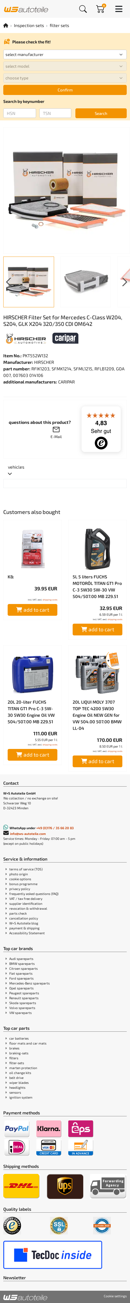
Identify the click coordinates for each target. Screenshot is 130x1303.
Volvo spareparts (22, 1008)
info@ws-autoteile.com (28, 833)
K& (11, 576)
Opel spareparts (21, 988)
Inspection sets (29, 25)
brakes (14, 1048)
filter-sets (16, 1063)
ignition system (20, 1097)
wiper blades (19, 1082)
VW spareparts (20, 1013)
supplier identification (25, 903)
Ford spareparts (21, 978)
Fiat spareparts (20, 973)
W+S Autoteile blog (23, 923)
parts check (18, 913)
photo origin (18, 874)
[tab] (16, 470)
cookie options (20, 879)
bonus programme (23, 884)
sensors (15, 1092)
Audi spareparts (21, 958)
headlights (17, 1087)
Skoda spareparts (22, 1003)
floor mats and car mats (27, 1043)
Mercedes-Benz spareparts (29, 983)
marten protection (23, 1068)
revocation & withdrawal (28, 908)
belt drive (16, 1077)
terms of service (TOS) (26, 869)
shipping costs (50, 599)
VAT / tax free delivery (25, 898)
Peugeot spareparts (24, 993)
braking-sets (18, 1053)
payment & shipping (24, 928)
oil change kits (20, 1073)
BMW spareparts (22, 963)
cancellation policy (23, 918)
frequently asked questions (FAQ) (33, 894)
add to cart (32, 609)
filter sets (59, 25)
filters (13, 1058)
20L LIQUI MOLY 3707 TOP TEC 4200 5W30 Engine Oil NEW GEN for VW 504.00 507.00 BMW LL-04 (97, 715)
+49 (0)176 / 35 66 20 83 (55, 828)
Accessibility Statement (27, 933)
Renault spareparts (24, 998)
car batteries (19, 1038)
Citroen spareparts (23, 968)
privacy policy (19, 889)
